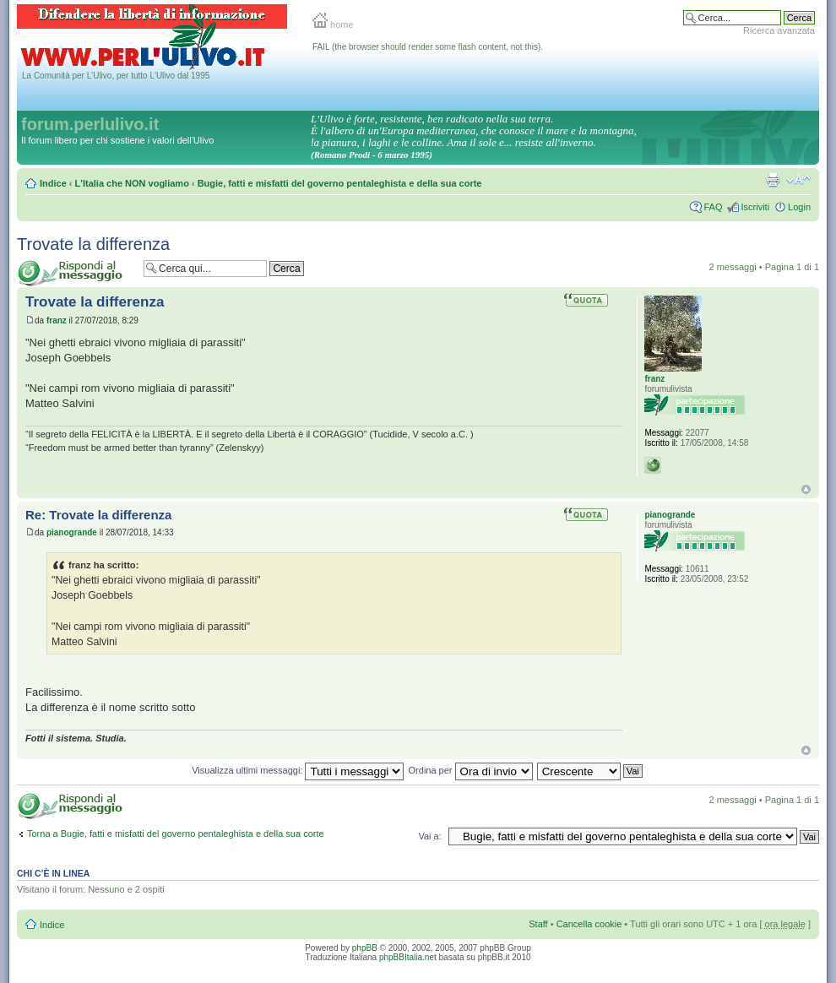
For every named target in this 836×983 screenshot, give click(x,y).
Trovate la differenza (93, 244)
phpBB (364, 948)
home (333, 24)
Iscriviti (755, 207)
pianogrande (71, 532)
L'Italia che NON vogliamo (132, 183)
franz (56, 320)
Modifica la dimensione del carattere (798, 179)
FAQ (712, 207)
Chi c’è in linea (53, 873)
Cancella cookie (589, 924)
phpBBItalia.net (408, 957)
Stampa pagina (772, 179)
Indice (53, 183)
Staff (538, 924)
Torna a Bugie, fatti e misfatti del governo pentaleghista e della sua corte (175, 833)
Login (799, 207)
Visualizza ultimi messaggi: (298, 770)
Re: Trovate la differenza (98, 515)
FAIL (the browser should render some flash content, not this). (427, 47)
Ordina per (471, 770)
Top (806, 489)
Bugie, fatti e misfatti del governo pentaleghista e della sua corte (340, 183)
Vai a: (429, 836)
